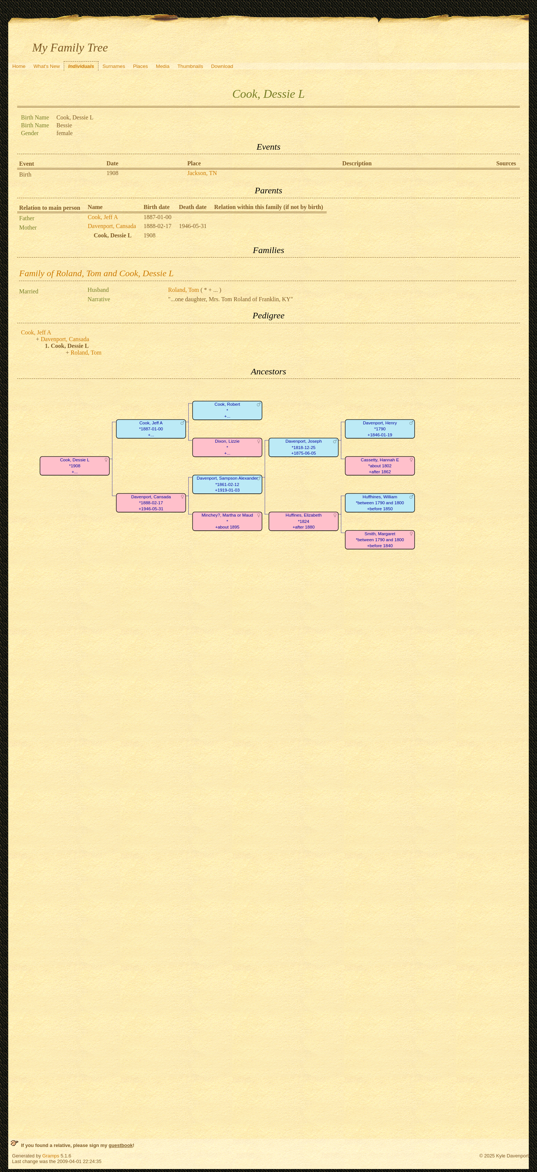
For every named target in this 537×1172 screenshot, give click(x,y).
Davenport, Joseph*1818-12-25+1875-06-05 (304, 447)
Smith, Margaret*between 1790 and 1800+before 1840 (380, 539)
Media (162, 66)
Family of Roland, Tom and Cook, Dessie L (96, 273)
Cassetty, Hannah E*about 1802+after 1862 (380, 465)
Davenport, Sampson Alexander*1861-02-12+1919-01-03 (227, 484)
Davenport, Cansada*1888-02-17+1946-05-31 (151, 502)
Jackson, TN (202, 173)
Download (222, 66)
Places (140, 66)
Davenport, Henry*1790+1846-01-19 (380, 428)
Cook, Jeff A (103, 217)
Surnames (114, 66)
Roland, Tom (183, 290)
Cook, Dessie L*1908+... (75, 465)
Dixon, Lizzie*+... (227, 447)
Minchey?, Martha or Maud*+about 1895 (227, 521)
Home (19, 66)
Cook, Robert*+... (227, 410)
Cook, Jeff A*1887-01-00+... (151, 428)
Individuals (81, 66)
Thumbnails (190, 66)
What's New (47, 66)
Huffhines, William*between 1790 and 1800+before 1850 (380, 502)
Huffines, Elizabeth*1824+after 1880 (304, 521)
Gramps (50, 1156)
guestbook (121, 1145)
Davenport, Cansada (112, 226)
